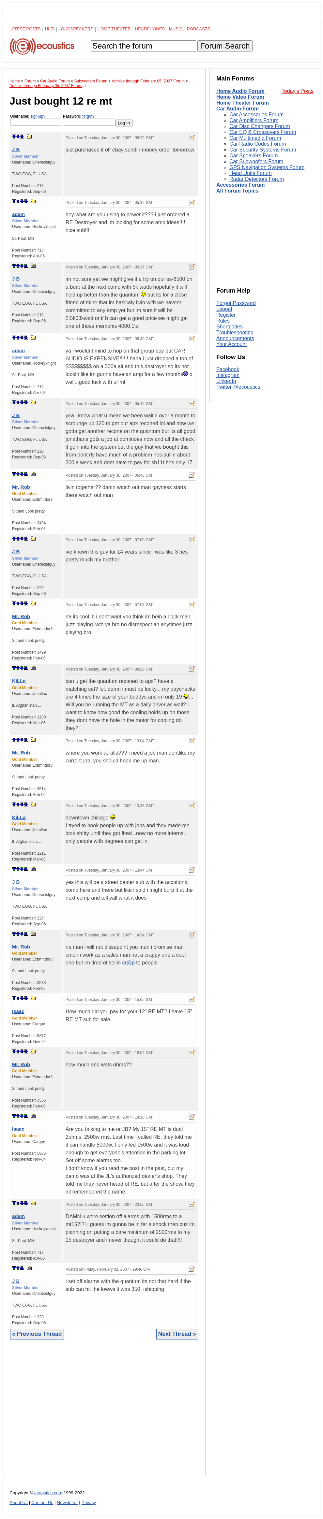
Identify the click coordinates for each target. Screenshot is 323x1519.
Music (176, 28)
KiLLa (19, 681)
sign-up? (37, 116)
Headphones (150, 28)
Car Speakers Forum (253, 155)
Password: (88, 119)
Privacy (89, 1502)
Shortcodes (229, 326)
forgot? (88, 116)
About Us (18, 1502)
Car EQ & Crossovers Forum (262, 132)
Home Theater (114, 28)
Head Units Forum (250, 173)
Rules (223, 321)
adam (18, 214)
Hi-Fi (49, 28)
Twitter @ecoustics (238, 387)
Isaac (18, 1011)
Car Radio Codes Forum (257, 144)
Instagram (227, 375)
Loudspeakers (76, 28)
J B (16, 149)
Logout (224, 309)
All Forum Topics (237, 191)
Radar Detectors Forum (256, 179)
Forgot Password (236, 303)
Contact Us (42, 1502)
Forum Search (225, 45)
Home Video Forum (240, 97)
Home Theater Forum (242, 103)
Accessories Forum (240, 185)
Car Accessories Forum (256, 114)
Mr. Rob (21, 487)
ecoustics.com (48, 1492)
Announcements (235, 338)
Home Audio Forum (240, 91)
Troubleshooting (235, 332)
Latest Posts (25, 28)
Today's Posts (298, 91)
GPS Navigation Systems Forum (266, 167)
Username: (35, 119)
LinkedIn (226, 381)
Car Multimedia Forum (255, 138)
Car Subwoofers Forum (256, 161)
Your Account (231, 344)
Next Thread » (177, 1334)
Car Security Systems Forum (262, 149)
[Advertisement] (104, 1412)
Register (226, 315)
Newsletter (67, 1502)
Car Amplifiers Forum (253, 120)
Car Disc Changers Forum (259, 126)
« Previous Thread (37, 1334)
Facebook (227, 369)
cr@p (128, 962)
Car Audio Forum (237, 108)
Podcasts (198, 28)
